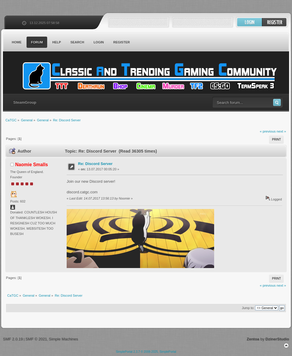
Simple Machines (63, 339)
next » (281, 131)
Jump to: (248, 308)
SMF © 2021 (36, 339)
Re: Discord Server (95, 163)
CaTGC (149, 76)
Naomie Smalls (31, 164)
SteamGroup (24, 102)
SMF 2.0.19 (13, 339)
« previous (268, 131)
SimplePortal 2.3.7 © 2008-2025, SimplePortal (146, 351)
